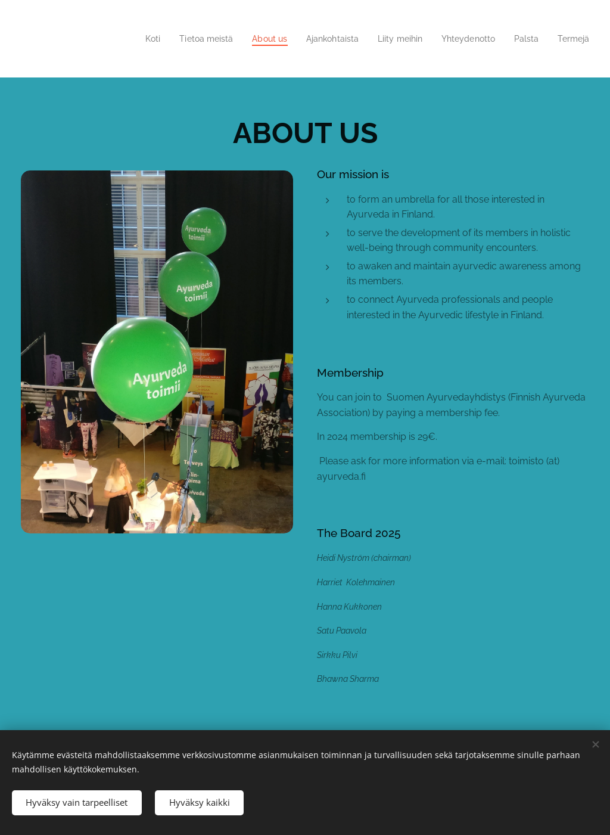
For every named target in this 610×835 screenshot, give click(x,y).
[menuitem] (129, 39)
